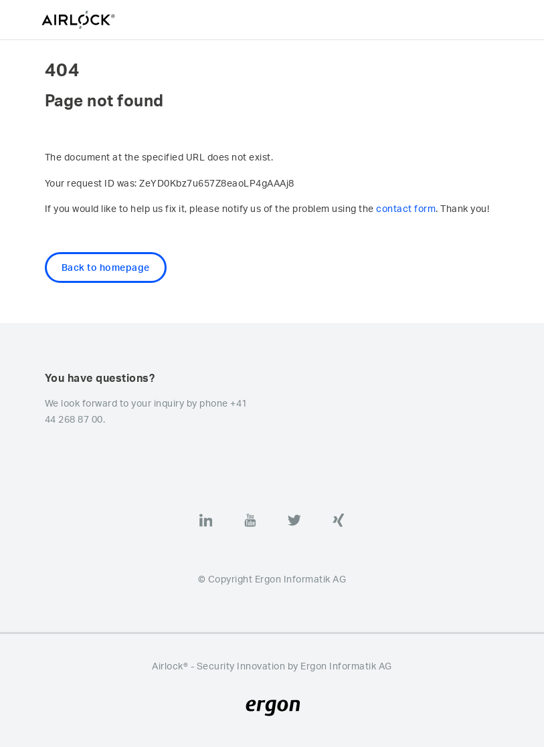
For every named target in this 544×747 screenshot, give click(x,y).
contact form (406, 208)
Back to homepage (106, 267)
